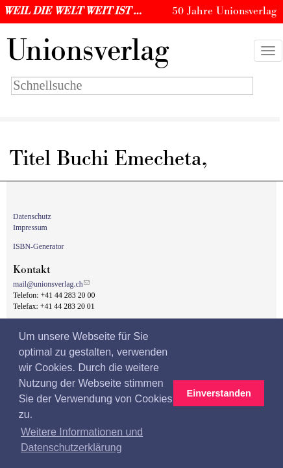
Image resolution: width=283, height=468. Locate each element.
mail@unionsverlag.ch (48, 284)
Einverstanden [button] (219, 393)
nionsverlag (87, 50)
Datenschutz (32, 216)
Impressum (30, 227)
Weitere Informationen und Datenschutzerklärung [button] (82, 439)
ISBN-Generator (38, 246)
